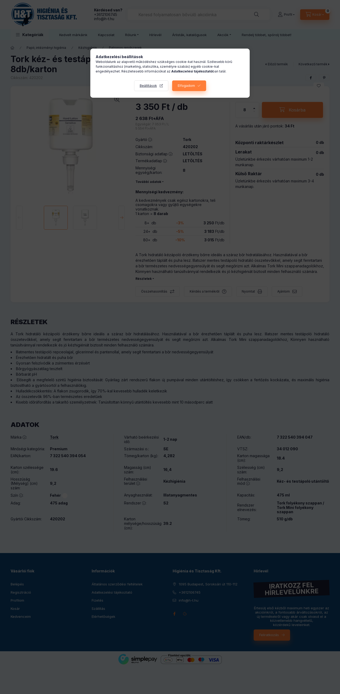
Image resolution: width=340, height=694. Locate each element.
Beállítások (148, 86)
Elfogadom (186, 86)
